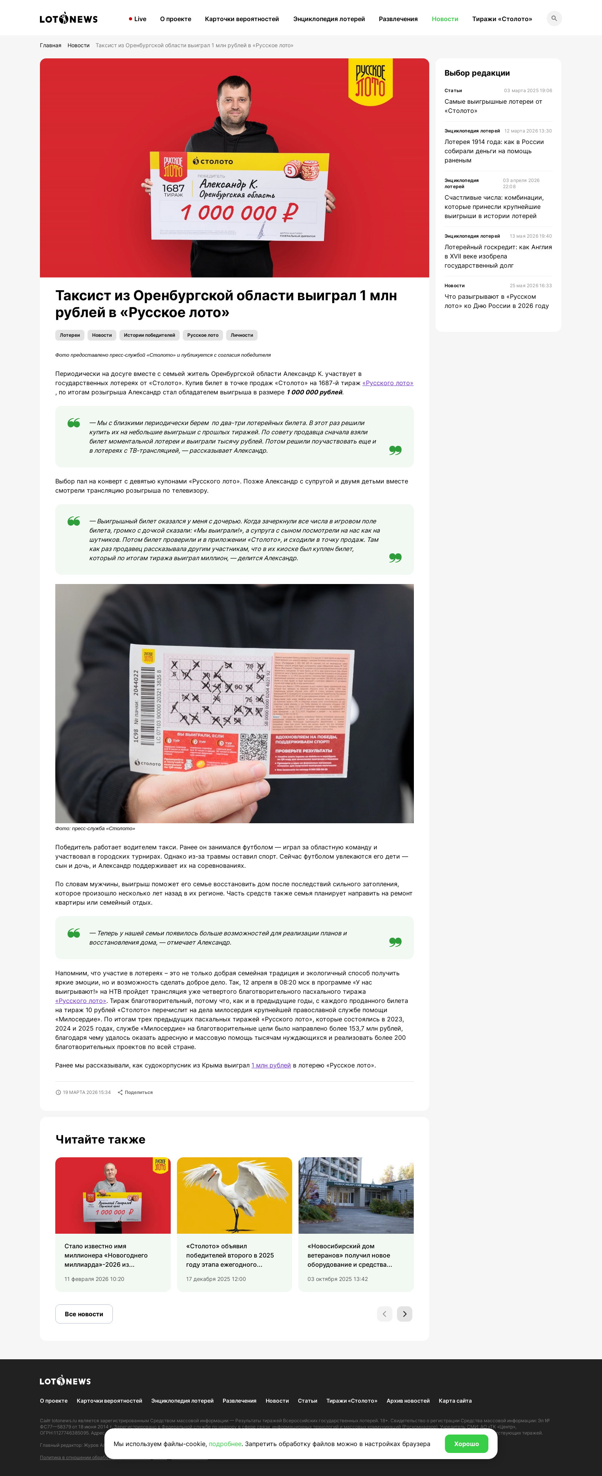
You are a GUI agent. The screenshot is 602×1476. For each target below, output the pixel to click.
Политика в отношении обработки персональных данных (103, 1457)
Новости (445, 19)
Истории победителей (149, 335)
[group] (113, 1224)
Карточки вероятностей (242, 19)
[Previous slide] (384, 1314)
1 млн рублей (271, 1065)
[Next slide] (404, 1314)
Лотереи (70, 335)
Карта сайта (455, 1400)
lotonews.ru (64, 1420)
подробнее (225, 1444)
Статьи (307, 1400)
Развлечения (398, 19)
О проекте (175, 19)
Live (140, 19)
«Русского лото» (387, 383)
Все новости (84, 1314)
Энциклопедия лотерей (329, 19)
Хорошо (466, 1444)
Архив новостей (408, 1400)
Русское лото (202, 335)
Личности (242, 335)
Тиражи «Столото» (502, 19)
